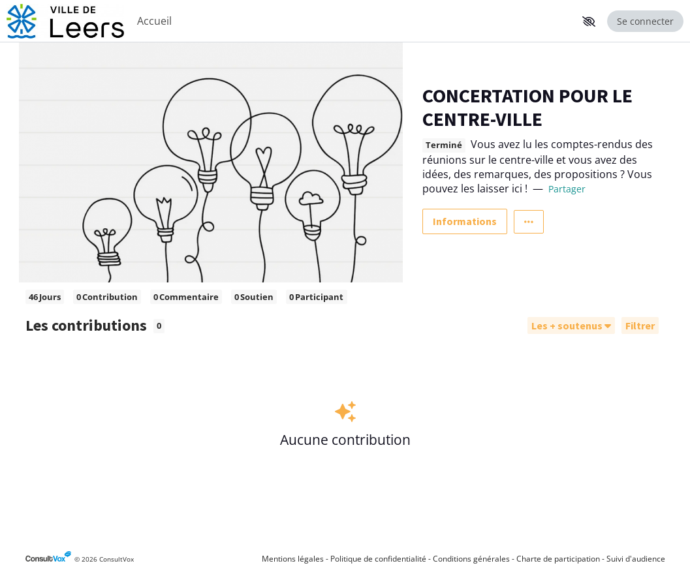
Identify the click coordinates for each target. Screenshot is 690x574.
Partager (567, 189)
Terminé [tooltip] (444, 145)
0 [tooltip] (159, 325)
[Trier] (571, 325)
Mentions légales (293, 558)
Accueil (154, 21)
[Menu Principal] (354, 21)
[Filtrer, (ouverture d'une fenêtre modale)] (640, 325)
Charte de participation (558, 558)
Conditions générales (471, 558)
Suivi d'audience (635, 558)
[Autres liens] (529, 222)
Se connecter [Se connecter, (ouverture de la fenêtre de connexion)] (645, 21)
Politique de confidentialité (378, 558)
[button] (589, 21)
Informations (465, 221)
